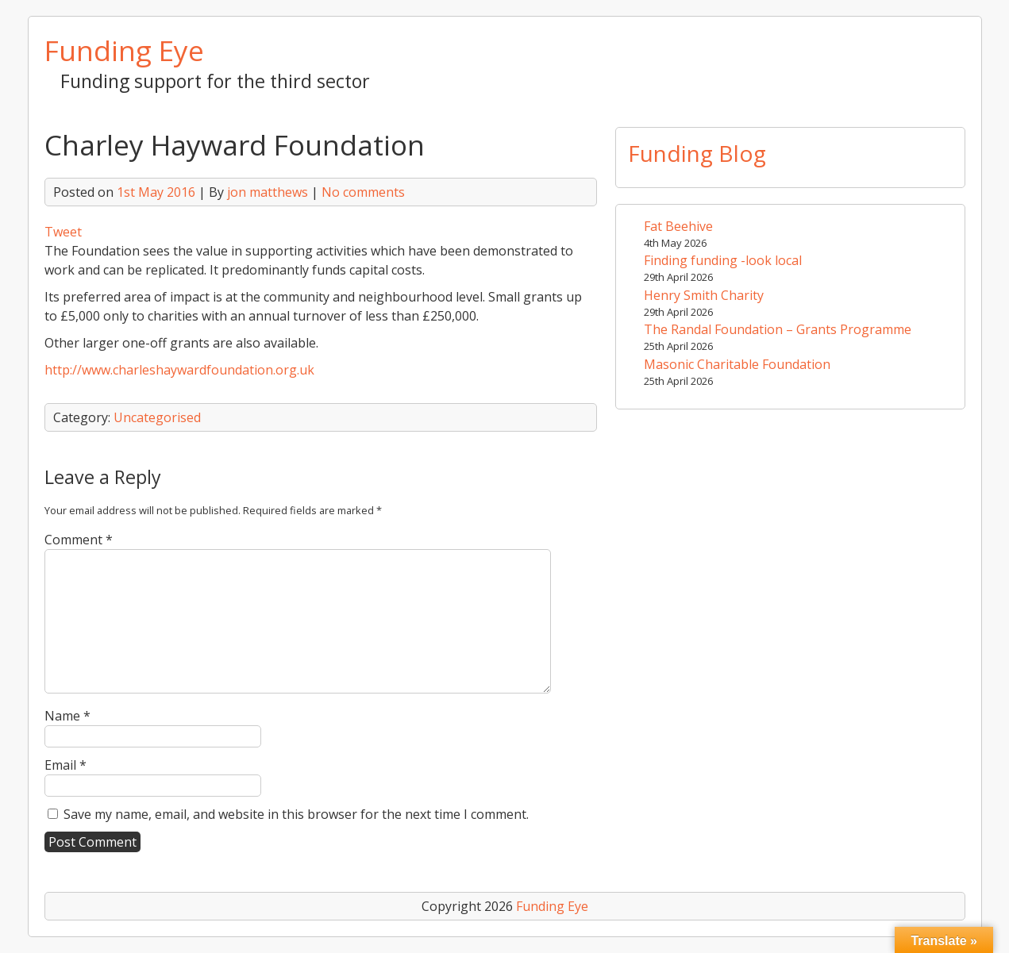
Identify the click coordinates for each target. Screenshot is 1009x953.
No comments (363, 192)
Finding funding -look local (723, 260)
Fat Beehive (678, 226)
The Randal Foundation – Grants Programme (777, 329)
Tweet (63, 231)
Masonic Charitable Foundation (737, 364)
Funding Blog (697, 153)
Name (67, 715)
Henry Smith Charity (704, 295)
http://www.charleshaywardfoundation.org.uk (179, 370)
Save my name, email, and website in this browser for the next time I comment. (296, 814)
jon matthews (267, 192)
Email (65, 765)
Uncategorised (157, 417)
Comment (78, 539)
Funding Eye (124, 50)
